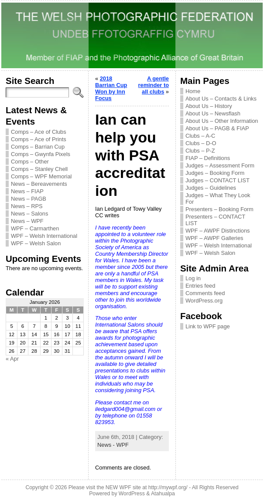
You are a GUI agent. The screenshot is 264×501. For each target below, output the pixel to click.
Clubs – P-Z (200, 150)
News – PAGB (28, 198)
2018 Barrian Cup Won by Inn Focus (111, 88)
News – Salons (29, 213)
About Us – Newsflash (212, 113)
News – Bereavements (39, 184)
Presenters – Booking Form (219, 209)
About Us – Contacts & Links (221, 98)
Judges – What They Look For (217, 198)
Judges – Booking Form (214, 173)
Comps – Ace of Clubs (38, 132)
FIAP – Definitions (207, 158)
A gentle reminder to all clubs (153, 85)
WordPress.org (204, 300)
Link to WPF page (207, 326)
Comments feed (205, 293)
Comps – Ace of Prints (38, 139)
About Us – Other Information (221, 121)
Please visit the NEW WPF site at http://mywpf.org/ (128, 487)
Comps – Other (30, 161)
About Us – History (208, 106)
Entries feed (200, 285)
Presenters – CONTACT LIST (215, 219)
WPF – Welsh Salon (36, 243)
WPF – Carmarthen (35, 228)
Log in (193, 278)
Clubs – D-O (200, 143)
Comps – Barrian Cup (38, 146)
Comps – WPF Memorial (41, 176)
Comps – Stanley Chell (39, 169)
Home (192, 91)
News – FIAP (27, 191)
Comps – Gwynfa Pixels (40, 154)
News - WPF (113, 445)
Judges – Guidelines (210, 187)
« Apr (12, 358)
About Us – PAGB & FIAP (217, 128)
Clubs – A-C (200, 135)
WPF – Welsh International (44, 236)
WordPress (132, 494)
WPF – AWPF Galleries (214, 238)
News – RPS (27, 206)
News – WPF (27, 221)
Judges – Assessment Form (219, 165)
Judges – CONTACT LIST (217, 180)
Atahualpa (163, 494)
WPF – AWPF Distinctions (217, 230)
